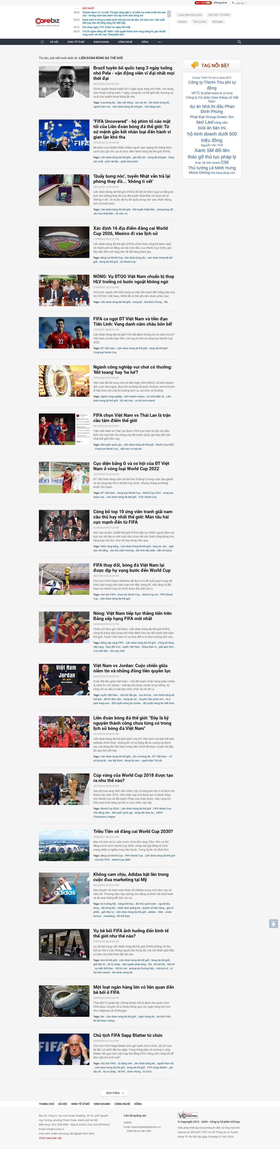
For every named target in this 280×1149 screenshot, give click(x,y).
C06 (225, 162)
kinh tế (171, 964)
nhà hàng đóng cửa (223, 172)
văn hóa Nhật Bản (103, 213)
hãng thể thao (125, 903)
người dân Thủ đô (152, 760)
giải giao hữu (166, 646)
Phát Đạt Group (203, 117)
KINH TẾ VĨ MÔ (76, 41)
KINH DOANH (101, 41)
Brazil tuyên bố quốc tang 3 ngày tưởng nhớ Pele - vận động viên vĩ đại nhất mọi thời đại (133, 73)
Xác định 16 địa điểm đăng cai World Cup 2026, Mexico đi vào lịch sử (130, 231)
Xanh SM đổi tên (211, 150)
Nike (160, 911)
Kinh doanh (102, 1103)
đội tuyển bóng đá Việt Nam (158, 703)
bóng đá (137, 302)
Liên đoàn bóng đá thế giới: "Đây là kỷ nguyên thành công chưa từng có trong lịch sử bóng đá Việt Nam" (132, 723)
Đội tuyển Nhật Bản (144, 209)
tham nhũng (134, 1071)
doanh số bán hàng (153, 907)
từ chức (147, 1071)
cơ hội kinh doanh (145, 400)
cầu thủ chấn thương (122, 550)
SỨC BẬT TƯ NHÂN (219, 15)
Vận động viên (152, 106)
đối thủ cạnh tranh (146, 903)
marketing (109, 916)
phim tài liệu (111, 161)
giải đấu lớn (139, 157)
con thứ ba (145, 695)
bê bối (121, 1071)
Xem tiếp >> (106, 1091)
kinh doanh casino (134, 396)
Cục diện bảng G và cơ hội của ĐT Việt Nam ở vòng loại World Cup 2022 (131, 466)
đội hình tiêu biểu (145, 550)
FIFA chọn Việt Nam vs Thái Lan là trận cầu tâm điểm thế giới (132, 418)
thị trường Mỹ (108, 903)
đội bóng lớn (108, 907)
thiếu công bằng (109, 546)
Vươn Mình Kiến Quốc (190, 15)
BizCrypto (218, 21)
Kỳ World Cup (128, 261)
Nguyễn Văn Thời (212, 145)
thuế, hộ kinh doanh (207, 162)
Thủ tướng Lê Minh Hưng (212, 167)
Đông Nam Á (149, 646)
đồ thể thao (123, 916)
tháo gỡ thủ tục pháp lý (212, 156)
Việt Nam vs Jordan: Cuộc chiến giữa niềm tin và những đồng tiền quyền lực (132, 668)
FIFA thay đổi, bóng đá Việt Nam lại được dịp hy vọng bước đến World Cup (132, 568)
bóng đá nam (132, 760)
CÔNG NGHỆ (125, 41)
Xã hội (62, 1103)
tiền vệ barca (165, 550)
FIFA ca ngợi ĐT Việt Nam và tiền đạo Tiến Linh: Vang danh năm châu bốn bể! (132, 321)
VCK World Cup (148, 496)
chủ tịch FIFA (108, 594)
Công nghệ (122, 1103)
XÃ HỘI (54, 41)
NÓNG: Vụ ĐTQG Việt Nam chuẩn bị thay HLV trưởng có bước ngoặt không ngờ (133, 279)
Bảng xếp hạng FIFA (112, 642)
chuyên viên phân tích (151, 699)
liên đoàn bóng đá (159, 102)
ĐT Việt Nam (108, 348)
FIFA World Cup (162, 808)
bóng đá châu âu (144, 812)
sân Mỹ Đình (115, 760)
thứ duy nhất (117, 650)
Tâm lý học (199, 21)
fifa (166, 302)
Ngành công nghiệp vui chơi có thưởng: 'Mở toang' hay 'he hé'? (132, 369)
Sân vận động (125, 102)
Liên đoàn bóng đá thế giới (127, 106)
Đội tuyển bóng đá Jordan (126, 703)
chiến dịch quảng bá (129, 907)
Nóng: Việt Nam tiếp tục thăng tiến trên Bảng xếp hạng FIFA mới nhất (132, 616)
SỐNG (145, 41)
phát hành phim (129, 161)
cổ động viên (125, 1063)
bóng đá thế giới (157, 157)
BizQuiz (182, 21)
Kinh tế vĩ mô (80, 1103)
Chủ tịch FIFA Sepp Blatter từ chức (128, 1035)
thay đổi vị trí (113, 646)
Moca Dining (199, 172)
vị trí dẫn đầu (100, 650)
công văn (221, 122)
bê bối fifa (159, 964)
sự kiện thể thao (104, 968)
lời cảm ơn (122, 213)
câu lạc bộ (141, 102)
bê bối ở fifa (163, 1016)
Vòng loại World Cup (104, 352)
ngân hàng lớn (146, 1016)
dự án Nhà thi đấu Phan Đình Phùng (212, 109)
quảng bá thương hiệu (141, 968)
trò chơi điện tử (155, 396)
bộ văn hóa (126, 400)
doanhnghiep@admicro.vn (146, 1126)
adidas (152, 911)
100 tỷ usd (121, 968)
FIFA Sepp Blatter (157, 1067)
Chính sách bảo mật (50, 1138)
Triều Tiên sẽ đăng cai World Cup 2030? (133, 831)
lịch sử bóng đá (141, 756)
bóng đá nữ (130, 699)
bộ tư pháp (114, 964)
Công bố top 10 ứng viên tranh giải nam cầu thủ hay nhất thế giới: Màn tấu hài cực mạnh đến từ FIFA (132, 517)
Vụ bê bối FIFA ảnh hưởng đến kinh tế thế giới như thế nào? (131, 933)
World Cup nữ (150, 594)
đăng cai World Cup (112, 257)
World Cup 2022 (165, 444)
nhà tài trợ (162, 968)
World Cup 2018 (110, 808)
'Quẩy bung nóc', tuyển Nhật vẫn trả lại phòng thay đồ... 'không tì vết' (131, 179)
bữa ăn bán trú (212, 127)
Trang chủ (46, 1103)
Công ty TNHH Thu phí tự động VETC (212, 77)
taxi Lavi (205, 122)
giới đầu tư (108, 911)
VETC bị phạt (201, 93)
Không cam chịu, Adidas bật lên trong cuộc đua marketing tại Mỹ (131, 877)
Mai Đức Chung (153, 302)
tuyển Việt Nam (131, 646)
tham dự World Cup (129, 594)
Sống (138, 1103)
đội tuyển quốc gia (111, 444)
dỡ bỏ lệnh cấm (112, 699)
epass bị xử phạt (222, 93)
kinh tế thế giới (109, 960)
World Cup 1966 (121, 859)
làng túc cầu (160, 546)
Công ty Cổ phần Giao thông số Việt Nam (212, 99)
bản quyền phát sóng (134, 964)
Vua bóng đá (108, 102)
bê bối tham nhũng (103, 1020)
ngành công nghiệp (111, 396)
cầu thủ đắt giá (128, 695)
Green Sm (225, 117)
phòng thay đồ (165, 209)
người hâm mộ (101, 106)
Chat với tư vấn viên (137, 1130)
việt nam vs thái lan (131, 448)
